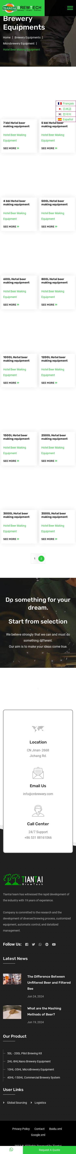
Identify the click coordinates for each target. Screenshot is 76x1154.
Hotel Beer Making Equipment (21, 49)
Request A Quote (49, 1150)
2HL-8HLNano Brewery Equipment (29, 1061)
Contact (39, 1128)
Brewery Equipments (28, 37)
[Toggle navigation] (70, 8)
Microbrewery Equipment (18, 43)
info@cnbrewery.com (38, 794)
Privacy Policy (21, 1128)
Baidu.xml (55, 1128)
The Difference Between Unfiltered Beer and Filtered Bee (49, 983)
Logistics (40, 1102)
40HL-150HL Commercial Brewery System (33, 1077)
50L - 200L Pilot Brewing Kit (24, 1053)
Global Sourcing (17, 1102)
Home (7, 37)
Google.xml (38, 1134)
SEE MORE (11, 148)
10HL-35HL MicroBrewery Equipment (30, 1069)
